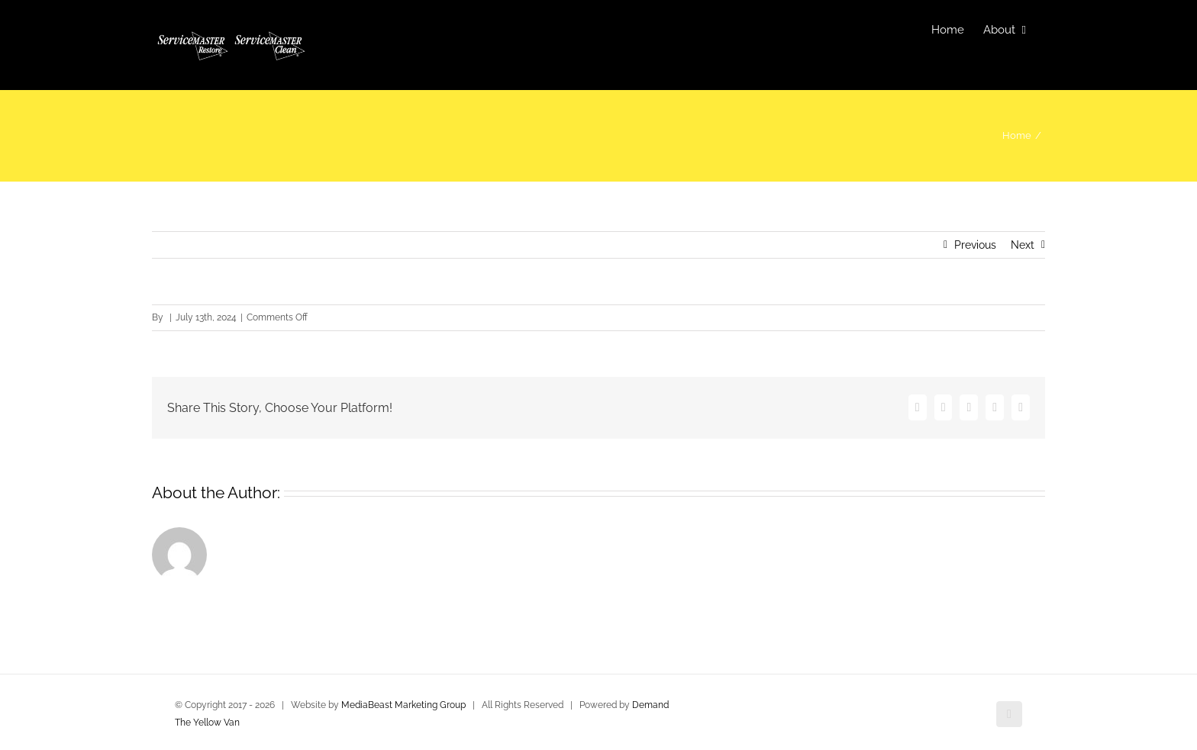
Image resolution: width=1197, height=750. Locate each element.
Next (1022, 245)
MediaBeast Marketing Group (403, 705)
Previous (975, 245)
